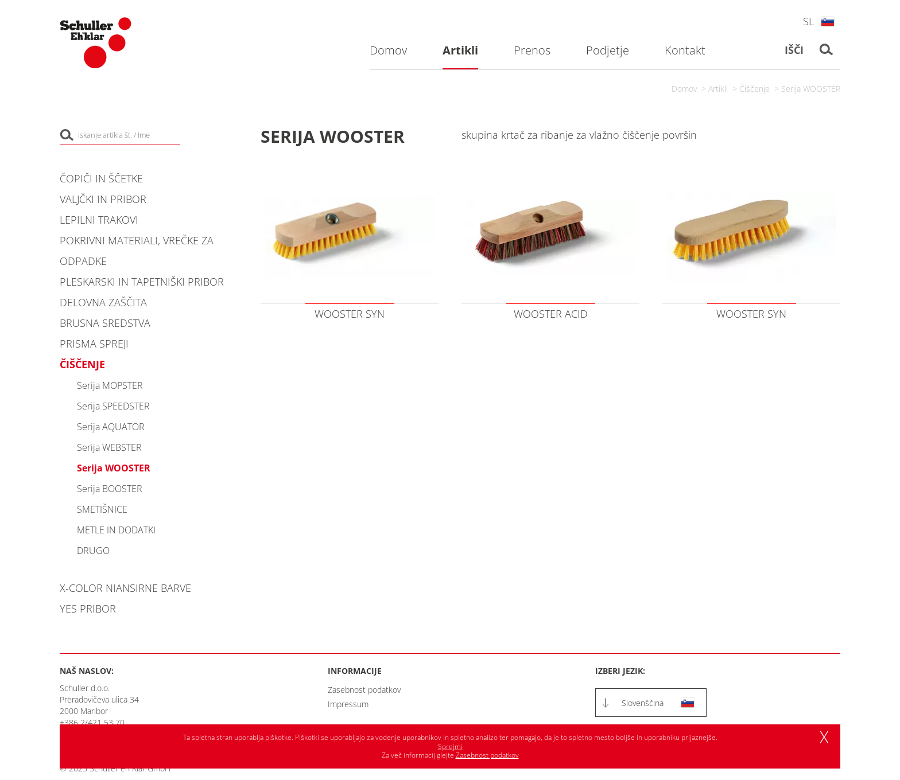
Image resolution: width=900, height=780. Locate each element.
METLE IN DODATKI (116, 530)
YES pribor (88, 608)
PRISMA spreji (94, 343)
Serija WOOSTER (810, 88)
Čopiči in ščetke (101, 178)
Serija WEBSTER (109, 447)
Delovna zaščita (103, 302)
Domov (684, 88)
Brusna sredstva (105, 323)
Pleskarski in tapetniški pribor (142, 281)
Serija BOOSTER (109, 488)
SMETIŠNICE (102, 509)
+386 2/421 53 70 (92, 722)
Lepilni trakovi (99, 220)
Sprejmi (450, 746)
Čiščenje (754, 88)
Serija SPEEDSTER (113, 406)
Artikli (718, 88)
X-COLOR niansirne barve (125, 588)
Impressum (348, 704)
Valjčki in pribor (103, 199)
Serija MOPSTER (110, 385)
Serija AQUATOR (111, 426)
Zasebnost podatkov (364, 689)
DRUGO (93, 550)
